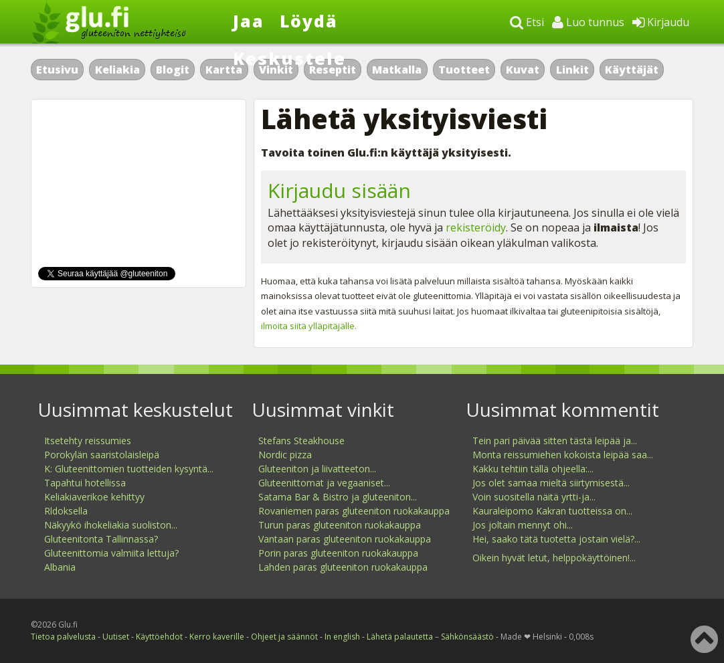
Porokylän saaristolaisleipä (101, 454)
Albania (60, 567)
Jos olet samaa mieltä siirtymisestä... (551, 482)
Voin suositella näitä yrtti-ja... (534, 496)
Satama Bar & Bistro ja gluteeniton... (337, 496)
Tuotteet (464, 69)
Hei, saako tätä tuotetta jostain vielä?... (556, 539)
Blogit (172, 69)
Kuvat (522, 69)
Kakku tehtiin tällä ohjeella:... (533, 468)
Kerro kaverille (216, 636)
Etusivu (57, 69)
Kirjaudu (660, 22)
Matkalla (397, 69)
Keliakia (117, 69)
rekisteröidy (476, 227)
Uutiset (115, 636)
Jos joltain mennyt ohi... (522, 524)
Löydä (309, 20)
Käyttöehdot (159, 636)
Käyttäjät (631, 69)
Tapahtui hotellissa (85, 482)
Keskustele (289, 58)
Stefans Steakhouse (301, 440)
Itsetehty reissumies (87, 440)
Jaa (248, 20)
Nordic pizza (285, 454)
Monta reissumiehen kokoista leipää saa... (562, 454)
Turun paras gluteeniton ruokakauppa (339, 524)
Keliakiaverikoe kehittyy (94, 496)
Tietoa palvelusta (63, 636)
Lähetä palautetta (400, 636)
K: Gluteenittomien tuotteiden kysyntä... (128, 468)
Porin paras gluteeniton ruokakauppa (338, 553)
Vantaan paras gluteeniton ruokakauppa (344, 539)
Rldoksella (66, 510)
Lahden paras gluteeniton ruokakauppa (343, 567)
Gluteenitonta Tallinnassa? (101, 539)
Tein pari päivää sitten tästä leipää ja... (554, 440)
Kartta (223, 69)
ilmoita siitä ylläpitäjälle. (309, 326)
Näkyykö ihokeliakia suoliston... (110, 524)
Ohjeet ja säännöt (284, 636)
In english (342, 636)
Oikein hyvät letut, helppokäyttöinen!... (554, 557)
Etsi (527, 22)
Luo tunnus (588, 22)
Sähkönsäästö (467, 636)
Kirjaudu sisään (339, 190)
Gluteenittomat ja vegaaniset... (324, 482)
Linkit (572, 69)
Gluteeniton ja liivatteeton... (317, 468)
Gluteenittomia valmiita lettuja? (111, 553)
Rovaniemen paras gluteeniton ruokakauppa (354, 510)
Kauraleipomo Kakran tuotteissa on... (552, 510)
